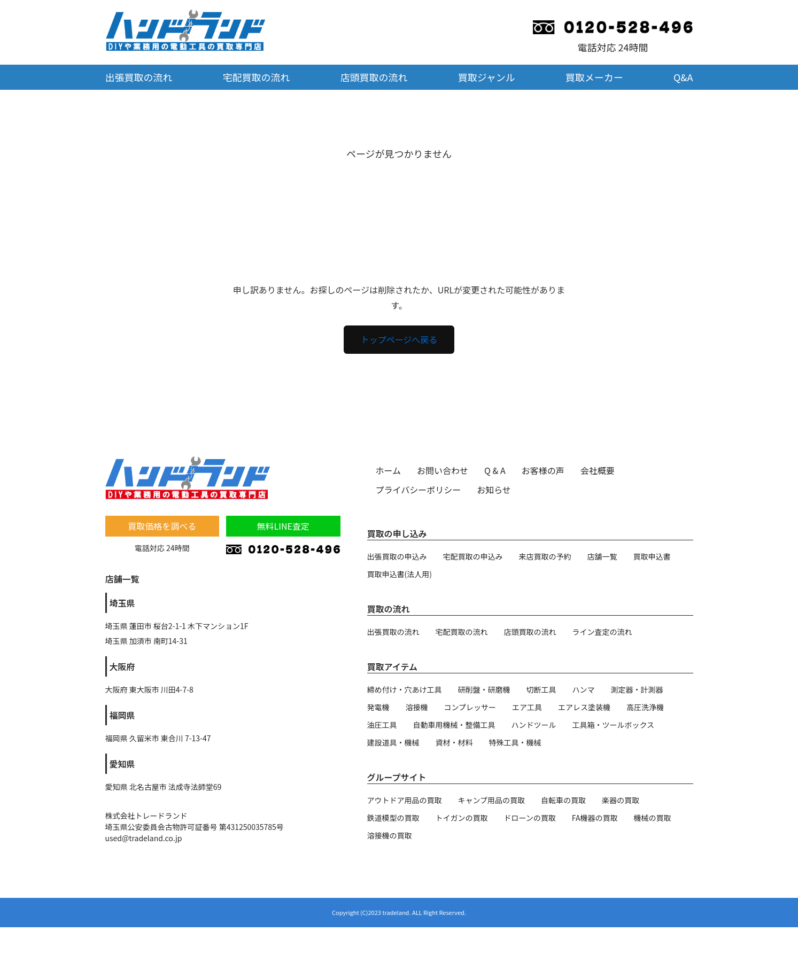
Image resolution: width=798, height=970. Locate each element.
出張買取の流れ (139, 77)
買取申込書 (652, 556)
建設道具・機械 (393, 742)
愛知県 (122, 763)
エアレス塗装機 (584, 707)
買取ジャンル (486, 77)
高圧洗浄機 (645, 707)
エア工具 (527, 707)
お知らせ (494, 489)
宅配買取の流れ (256, 77)
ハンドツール (534, 724)
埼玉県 (122, 602)
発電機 (378, 707)
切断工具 (541, 689)
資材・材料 (454, 742)
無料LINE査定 (283, 525)
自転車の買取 (563, 800)
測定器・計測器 (637, 689)
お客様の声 (543, 470)
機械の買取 (652, 817)
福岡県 (122, 715)
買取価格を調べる (162, 525)
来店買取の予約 (545, 556)
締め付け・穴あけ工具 (404, 689)
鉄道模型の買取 (393, 817)
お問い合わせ (442, 470)
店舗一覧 (602, 556)
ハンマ (583, 689)
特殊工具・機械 (515, 742)
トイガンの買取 (462, 817)
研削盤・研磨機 (484, 689)
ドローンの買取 (530, 817)
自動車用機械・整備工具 (454, 724)
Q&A (683, 77)
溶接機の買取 (389, 835)
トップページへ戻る (399, 339)
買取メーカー (594, 77)
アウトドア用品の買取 (404, 800)
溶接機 (417, 707)
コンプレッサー (470, 707)
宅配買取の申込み (473, 556)
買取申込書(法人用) (399, 574)
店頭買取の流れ (374, 77)
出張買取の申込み (397, 556)
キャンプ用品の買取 (491, 800)
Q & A (495, 470)
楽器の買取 (620, 800)
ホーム (388, 470)
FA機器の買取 (595, 817)
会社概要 (597, 470)
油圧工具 (382, 724)
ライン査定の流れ (602, 631)
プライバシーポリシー (418, 489)
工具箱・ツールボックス (613, 724)
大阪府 (122, 666)
